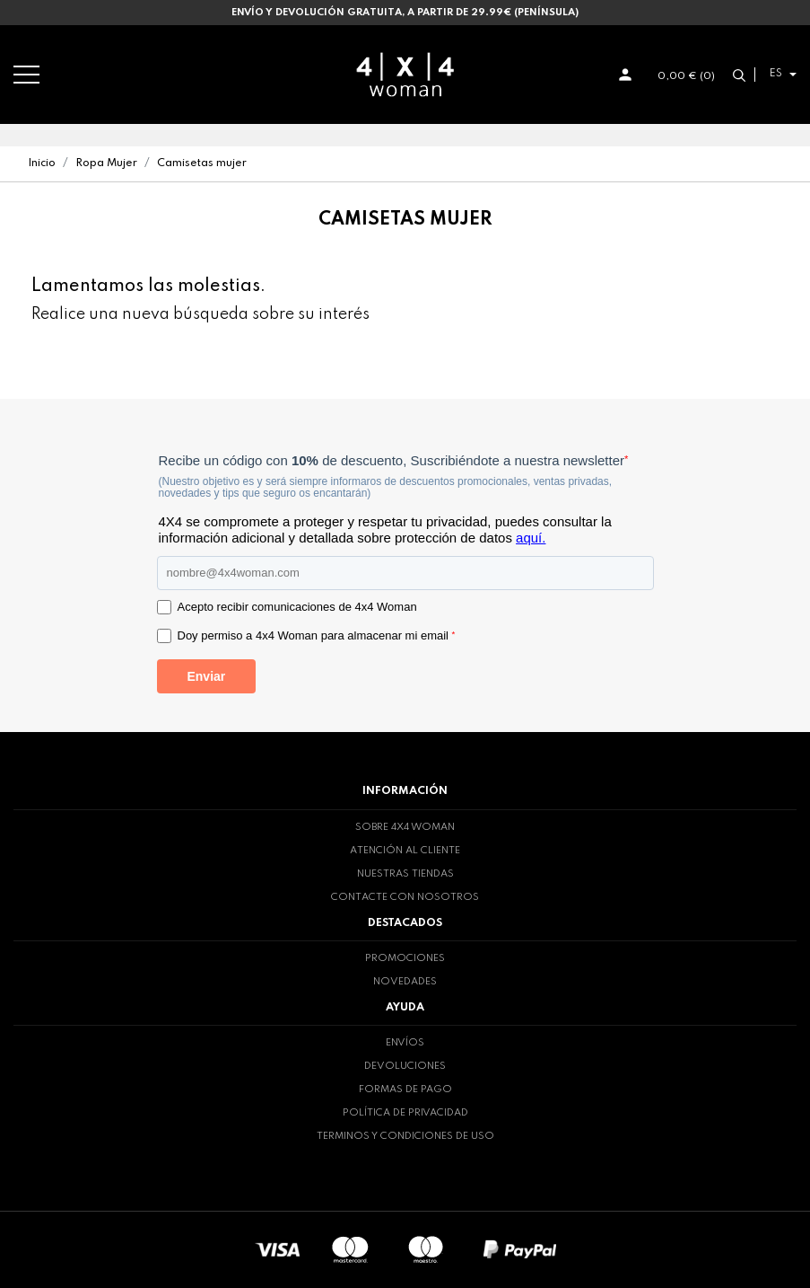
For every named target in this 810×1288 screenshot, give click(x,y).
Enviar (206, 676)
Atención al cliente (405, 850)
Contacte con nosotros (405, 897)
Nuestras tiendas (405, 874)
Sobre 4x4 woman (405, 827)
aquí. (530, 537)
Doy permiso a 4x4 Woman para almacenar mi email (317, 635)
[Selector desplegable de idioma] (780, 74)
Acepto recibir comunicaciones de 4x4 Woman (297, 606)
